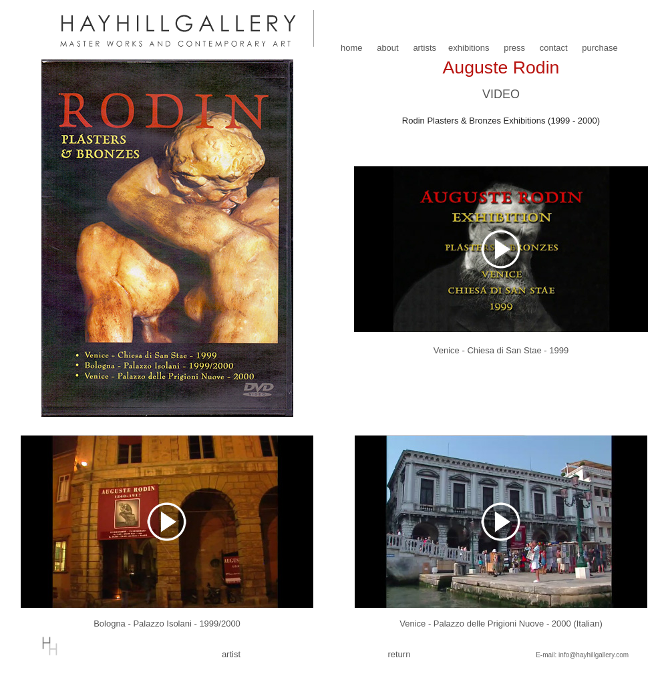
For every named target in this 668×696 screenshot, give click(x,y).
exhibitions (468, 48)
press (514, 48)
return (398, 654)
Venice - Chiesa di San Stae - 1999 (501, 350)
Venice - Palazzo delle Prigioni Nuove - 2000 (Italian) (501, 624)
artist (231, 654)
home (352, 48)
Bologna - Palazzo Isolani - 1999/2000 (167, 624)
